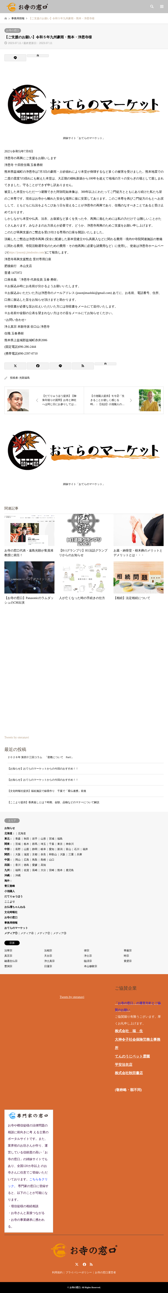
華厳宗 (128, 950)
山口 (51, 859)
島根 (43, 859)
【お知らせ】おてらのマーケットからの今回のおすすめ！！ (42, 768)
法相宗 (48, 950)
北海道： (9, 833)
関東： (8, 843)
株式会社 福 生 (129, 1031)
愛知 (51, 849)
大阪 (18, 854)
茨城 (18, 843)
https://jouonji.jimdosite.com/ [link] (27, 252)
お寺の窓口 (12, 30)
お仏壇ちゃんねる (14, 906)
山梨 (26, 849)
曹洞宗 (8, 966)
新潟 (60, 849)
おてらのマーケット (16, 927)
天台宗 (48, 955)
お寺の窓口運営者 (105, 1272)
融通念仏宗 (11, 961)
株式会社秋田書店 (129, 1073)
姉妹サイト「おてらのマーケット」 (84, 137)
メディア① (11, 933)
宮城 (51, 838)
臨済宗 (88, 961)
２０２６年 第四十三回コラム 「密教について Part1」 (40, 757)
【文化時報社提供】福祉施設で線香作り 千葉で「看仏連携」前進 (46, 790)
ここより (9, 901)
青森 (18, 838)
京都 (34, 854)
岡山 (18, 859)
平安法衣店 (123, 1064)
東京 (60, 843)
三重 (71, 854)
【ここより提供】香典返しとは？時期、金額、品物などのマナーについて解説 (53, 802)
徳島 (26, 864)
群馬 (34, 843)
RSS (91, 1264)
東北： (8, 838)
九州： (8, 870)
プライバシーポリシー (79, 1272)
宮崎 (51, 870)
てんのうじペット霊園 (132, 1056)
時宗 (126, 955)
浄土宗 (88, 955)
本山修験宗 (90, 966)
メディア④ (27, 933)
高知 (43, 864)
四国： (8, 864)
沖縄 (18, 875)
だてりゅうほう (13, 896)
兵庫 (79, 854)
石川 (76, 849)
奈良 (43, 854)
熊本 (60, 870)
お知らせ (9, 828)
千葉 (51, 843)
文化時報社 (11, 912)
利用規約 (57, 1272)
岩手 (34, 838)
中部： (8, 849)
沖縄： (8, 875)
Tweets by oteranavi (16, 737)
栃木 (26, 843)
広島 (26, 859)
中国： (8, 859)
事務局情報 (11, 922)
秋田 (26, 838)
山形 (43, 838)
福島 (60, 838)
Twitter (76, 1264)
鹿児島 (70, 870)
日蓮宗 (48, 966)
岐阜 (43, 849)
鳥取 (34, 859)
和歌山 (53, 854)
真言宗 (8, 955)
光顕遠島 (24, 377)
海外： (8, 880)
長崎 (34, 870)
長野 (18, 849)
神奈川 (70, 843)
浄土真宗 (49, 961)
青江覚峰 (9, 885)
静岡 (34, 849)
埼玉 (43, 843)
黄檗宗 (128, 961)
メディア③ (59, 933)
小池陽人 (9, 891)
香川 (18, 864)
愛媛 (34, 864)
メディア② (43, 933)
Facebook (84, 1264)
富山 (68, 849)
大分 (43, 870)
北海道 (22, 833)
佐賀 (26, 870)
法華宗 (8, 950)
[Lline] (15, 57)
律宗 (86, 950)
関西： (8, 854)
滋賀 (26, 854)
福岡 (18, 870)
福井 (85, 849)
